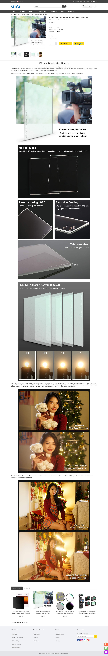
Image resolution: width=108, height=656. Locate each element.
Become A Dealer (16, 647)
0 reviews (58, 20)
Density (51, 36)
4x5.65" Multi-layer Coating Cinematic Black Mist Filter (34, 14)
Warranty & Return (16, 644)
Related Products (16, 588)
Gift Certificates (60, 634)
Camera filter (25, 622)
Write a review (64, 20)
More (62, 11)
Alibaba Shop (71, 11)
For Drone (31, 11)
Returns (36, 637)
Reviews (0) (27, 588)
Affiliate (58, 637)
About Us (14, 634)
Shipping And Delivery (17, 637)
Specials (58, 640)
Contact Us (37, 634)
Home (13, 11)
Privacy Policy (15, 640)
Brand (15, 14)
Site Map (36, 640)
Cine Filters (53, 11)
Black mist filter (17, 622)
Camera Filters (42, 11)
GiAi (19, 14)
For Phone (22, 11)
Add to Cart (66, 43)
